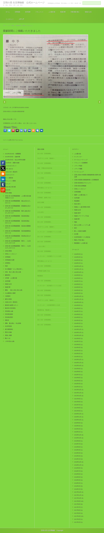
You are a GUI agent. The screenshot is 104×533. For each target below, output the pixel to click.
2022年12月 (78, 359)
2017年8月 (78, 504)
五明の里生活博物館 (80, 186)
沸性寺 (7, 320)
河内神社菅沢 (9, 317)
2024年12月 (78, 296)
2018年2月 (78, 486)
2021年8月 (78, 401)
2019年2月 (78, 456)
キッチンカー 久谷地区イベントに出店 (49, 232)
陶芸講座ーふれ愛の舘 (80, 243)
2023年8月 (78, 338)
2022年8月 (78, 371)
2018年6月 (78, 474)
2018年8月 (78, 468)
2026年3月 (78, 260)
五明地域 (17, 12)
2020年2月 (78, 429)
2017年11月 (78, 495)
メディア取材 (78, 166)
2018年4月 (78, 480)
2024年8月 (78, 308)
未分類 (76, 234)
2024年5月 (78, 317)
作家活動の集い (75, 12)
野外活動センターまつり (44, 188)
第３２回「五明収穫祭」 (44, 222)
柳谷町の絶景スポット (11, 305)
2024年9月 (78, 305)
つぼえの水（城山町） (11, 172)
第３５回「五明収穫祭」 (44, 192)
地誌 (75, 222)
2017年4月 (78, 516)
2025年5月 (78, 287)
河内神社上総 (9, 311)
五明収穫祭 (77, 192)
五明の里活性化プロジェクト (82, 183)
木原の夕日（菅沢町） (11, 302)
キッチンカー (78, 156)
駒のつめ (7, 338)
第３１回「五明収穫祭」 (44, 236)
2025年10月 (78, 272)
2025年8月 (78, 278)
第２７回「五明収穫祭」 (44, 280)
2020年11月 (78, 417)
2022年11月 (78, 362)
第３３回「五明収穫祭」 (44, 217)
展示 (75, 228)
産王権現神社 (9, 329)
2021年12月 (78, 389)
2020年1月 (78, 432)
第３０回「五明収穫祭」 (44, 241)
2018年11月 (78, 465)
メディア (21, 19)
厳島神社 (7, 275)
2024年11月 (78, 299)
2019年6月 (78, 447)
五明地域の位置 (9, 260)
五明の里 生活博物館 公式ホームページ (24, 2)
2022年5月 (78, 380)
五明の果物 (8, 193)
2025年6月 (78, 284)
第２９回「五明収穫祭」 (44, 251)
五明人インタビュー (11, 254)
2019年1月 (78, 459)
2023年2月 (78, 353)
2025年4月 (78, 290)
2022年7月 (78, 374)
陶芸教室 (40, 276)
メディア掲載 (10, 25)
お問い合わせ (9, 169)
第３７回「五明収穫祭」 (44, 173)
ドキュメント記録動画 (80, 163)
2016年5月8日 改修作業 (12, 156)
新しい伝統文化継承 (80, 231)
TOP (4, 25)
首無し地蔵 (8, 335)
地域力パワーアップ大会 (81, 216)
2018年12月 (78, 462)
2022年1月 (78, 386)
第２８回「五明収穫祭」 (44, 266)
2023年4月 (78, 347)
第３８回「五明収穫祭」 (44, 163)
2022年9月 (78, 368)
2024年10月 (78, 302)
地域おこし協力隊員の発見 (82, 207)
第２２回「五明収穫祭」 (44, 324)
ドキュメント (39, 12)
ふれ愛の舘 (52, 12)
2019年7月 (78, 444)
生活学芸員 (8, 326)
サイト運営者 (9, 178)
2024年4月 (78, 320)
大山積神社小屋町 (10, 293)
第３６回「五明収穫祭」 (44, 183)
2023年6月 (78, 344)
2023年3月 (78, 350)
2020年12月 (78, 414)
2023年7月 (78, 341)
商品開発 (77, 201)
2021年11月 (78, 392)
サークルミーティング (80, 160)
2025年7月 (78, 281)
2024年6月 (78, 314)
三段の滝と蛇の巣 (10, 187)
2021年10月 (78, 395)
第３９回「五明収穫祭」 (44, 153)
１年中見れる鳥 (9, 341)
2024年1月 (78, 326)
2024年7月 (78, 311)
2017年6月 (78, 510)
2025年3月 (78, 293)
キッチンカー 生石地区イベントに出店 (49, 285)
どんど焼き (40, 178)
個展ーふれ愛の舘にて (80, 195)
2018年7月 (78, 471)
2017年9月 (78, 501)
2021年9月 (78, 399)
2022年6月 (78, 377)
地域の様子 (77, 213)
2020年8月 (78, 423)
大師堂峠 (7, 296)
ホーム (8, 12)
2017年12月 (78, 492)
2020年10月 (78, 420)
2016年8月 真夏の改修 (12, 163)
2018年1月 (78, 489)
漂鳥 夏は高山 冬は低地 (13, 323)
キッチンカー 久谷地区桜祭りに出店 (48, 305)
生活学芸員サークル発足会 (82, 237)
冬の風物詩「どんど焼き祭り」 (14, 269)
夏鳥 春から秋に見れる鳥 (13, 290)
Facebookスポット (11, 166)
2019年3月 (78, 453)
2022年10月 (78, 365)
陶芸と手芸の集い (79, 240)
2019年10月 (78, 438)
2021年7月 (78, 405)
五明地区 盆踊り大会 (44, 197)
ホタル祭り (40, 212)
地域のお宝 (88, 12)
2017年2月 (78, 519)
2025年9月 (78, 275)
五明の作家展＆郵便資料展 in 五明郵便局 (86, 180)
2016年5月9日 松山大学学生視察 (15, 160)
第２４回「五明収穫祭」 (44, 315)
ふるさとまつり (9, 175)
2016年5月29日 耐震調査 (13, 154)
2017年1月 (78, 522)
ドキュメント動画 (10, 181)
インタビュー (10, 19)
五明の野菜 (8, 251)
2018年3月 (78, 483)
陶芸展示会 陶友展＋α (44, 310)
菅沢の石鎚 (8, 332)
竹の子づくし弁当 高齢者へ (46, 158)
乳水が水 (7, 190)
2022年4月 (78, 383)
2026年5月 (78, 254)
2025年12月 (78, 266)
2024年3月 (78, 323)
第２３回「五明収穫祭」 (44, 320)
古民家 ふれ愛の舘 (11, 278)
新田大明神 (8, 299)
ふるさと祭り (41, 246)
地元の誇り (77, 204)
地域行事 (63, 12)
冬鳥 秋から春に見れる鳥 (13, 272)
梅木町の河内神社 (10, 308)
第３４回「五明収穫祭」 (44, 207)
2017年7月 (78, 507)
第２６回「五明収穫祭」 (44, 290)
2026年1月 (78, 263)
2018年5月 (78, 477)
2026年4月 (78, 257)
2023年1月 (78, 356)
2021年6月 (78, 408)
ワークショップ (78, 172)
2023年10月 (78, 335)
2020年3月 (78, 426)
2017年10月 (78, 498)
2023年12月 (78, 329)
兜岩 (6, 266)
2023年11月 (78, 332)
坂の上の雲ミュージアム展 (82, 225)
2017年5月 (78, 513)
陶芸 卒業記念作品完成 (44, 168)
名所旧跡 (27, 12)
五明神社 (7, 263)
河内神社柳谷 (9, 314)
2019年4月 (78, 450)
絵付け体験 (40, 202)
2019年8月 (78, 441)
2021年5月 (78, 411)
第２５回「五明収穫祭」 (44, 295)
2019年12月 (78, 435)
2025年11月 (78, 269)
